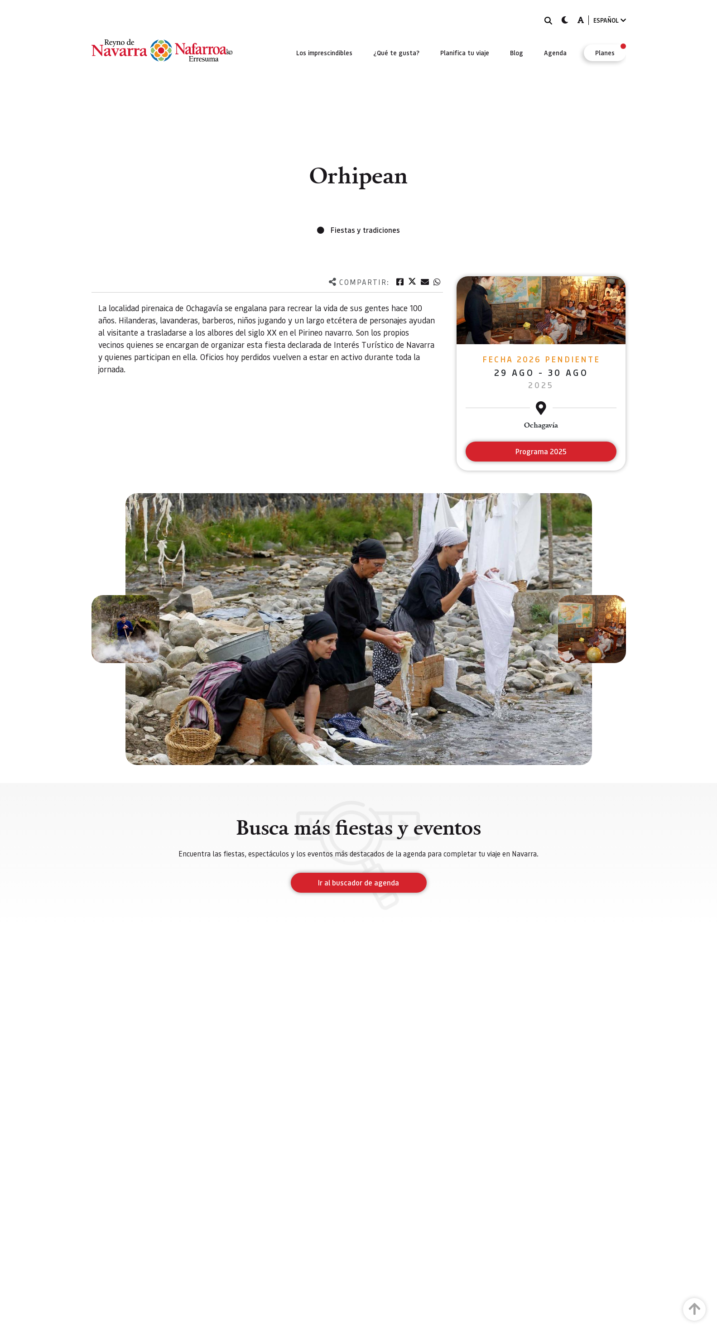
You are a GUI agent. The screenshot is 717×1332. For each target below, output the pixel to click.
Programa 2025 (541, 451)
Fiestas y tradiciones (365, 230)
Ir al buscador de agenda (358, 882)
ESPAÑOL (609, 20)
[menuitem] (324, 52)
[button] (125, 629)
